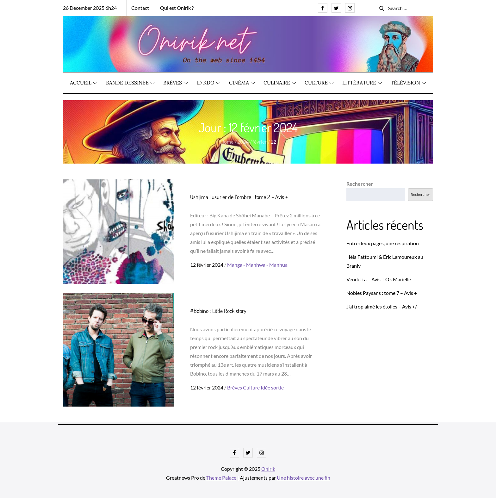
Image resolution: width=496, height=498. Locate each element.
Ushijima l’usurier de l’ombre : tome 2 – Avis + (239, 196)
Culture (319, 82)
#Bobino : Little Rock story (218, 310)
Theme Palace (221, 478)
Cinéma (242, 82)
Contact (140, 8)
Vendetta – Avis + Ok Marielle (378, 279)
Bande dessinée (130, 82)
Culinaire (280, 82)
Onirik (268, 469)
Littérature (362, 82)
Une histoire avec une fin (303, 478)
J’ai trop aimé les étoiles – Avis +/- (382, 306)
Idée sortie (272, 387)
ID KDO (208, 82)
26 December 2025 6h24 (90, 8)
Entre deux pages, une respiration (382, 243)
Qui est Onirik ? (177, 8)
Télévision (408, 82)
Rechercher (359, 184)
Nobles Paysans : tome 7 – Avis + (381, 293)
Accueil (83, 82)
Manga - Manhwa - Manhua (257, 265)
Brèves (175, 82)
